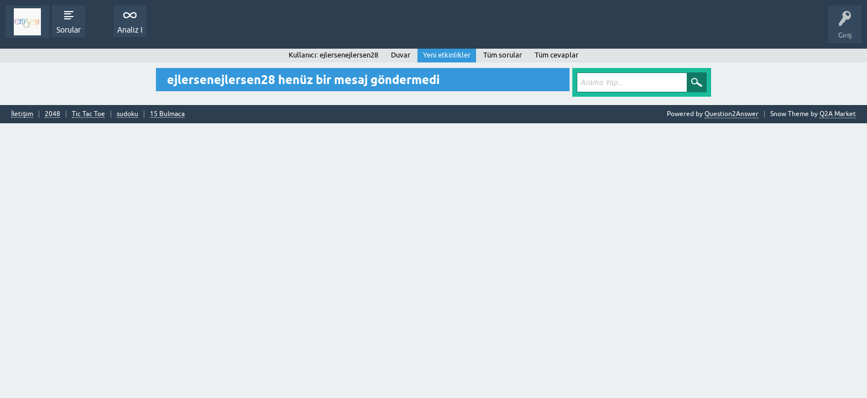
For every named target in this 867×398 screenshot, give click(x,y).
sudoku (127, 114)
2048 (52, 114)
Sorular (68, 29)
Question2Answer (731, 114)
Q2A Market (837, 114)
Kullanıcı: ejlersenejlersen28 (333, 55)
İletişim (22, 114)
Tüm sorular (502, 55)
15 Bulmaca (167, 114)
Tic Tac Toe (88, 114)
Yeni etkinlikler (447, 55)
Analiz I (130, 29)
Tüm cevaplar (556, 55)
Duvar (400, 55)
